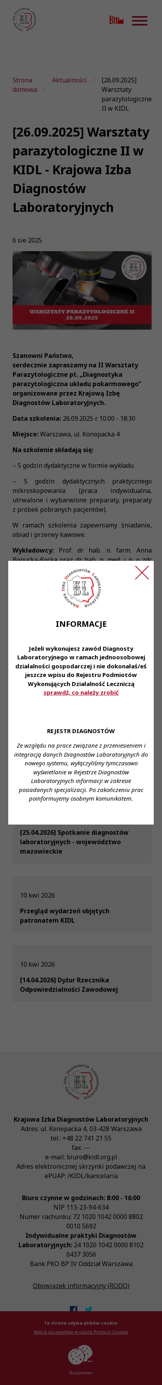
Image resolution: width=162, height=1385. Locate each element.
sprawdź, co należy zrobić (81, 692)
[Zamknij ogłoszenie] (142, 572)
